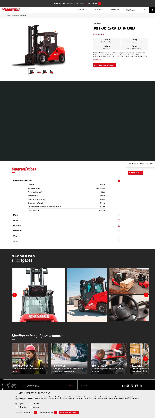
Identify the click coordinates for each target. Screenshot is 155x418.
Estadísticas (36, 404)
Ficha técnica (97, 34)
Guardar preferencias (48, 412)
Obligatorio (21, 404)
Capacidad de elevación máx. (134, 42)
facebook (122, 386)
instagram (131, 386)
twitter (127, 386)
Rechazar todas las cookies (27, 412)
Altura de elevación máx (107, 42)
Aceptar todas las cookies (69, 412)
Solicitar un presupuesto (105, 65)
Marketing (36, 407)
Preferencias (22, 407)
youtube (140, 386)
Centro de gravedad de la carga (134, 48)
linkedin (135, 386)
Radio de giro (106, 48)
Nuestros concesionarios (131, 9)
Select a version (94, 3)
